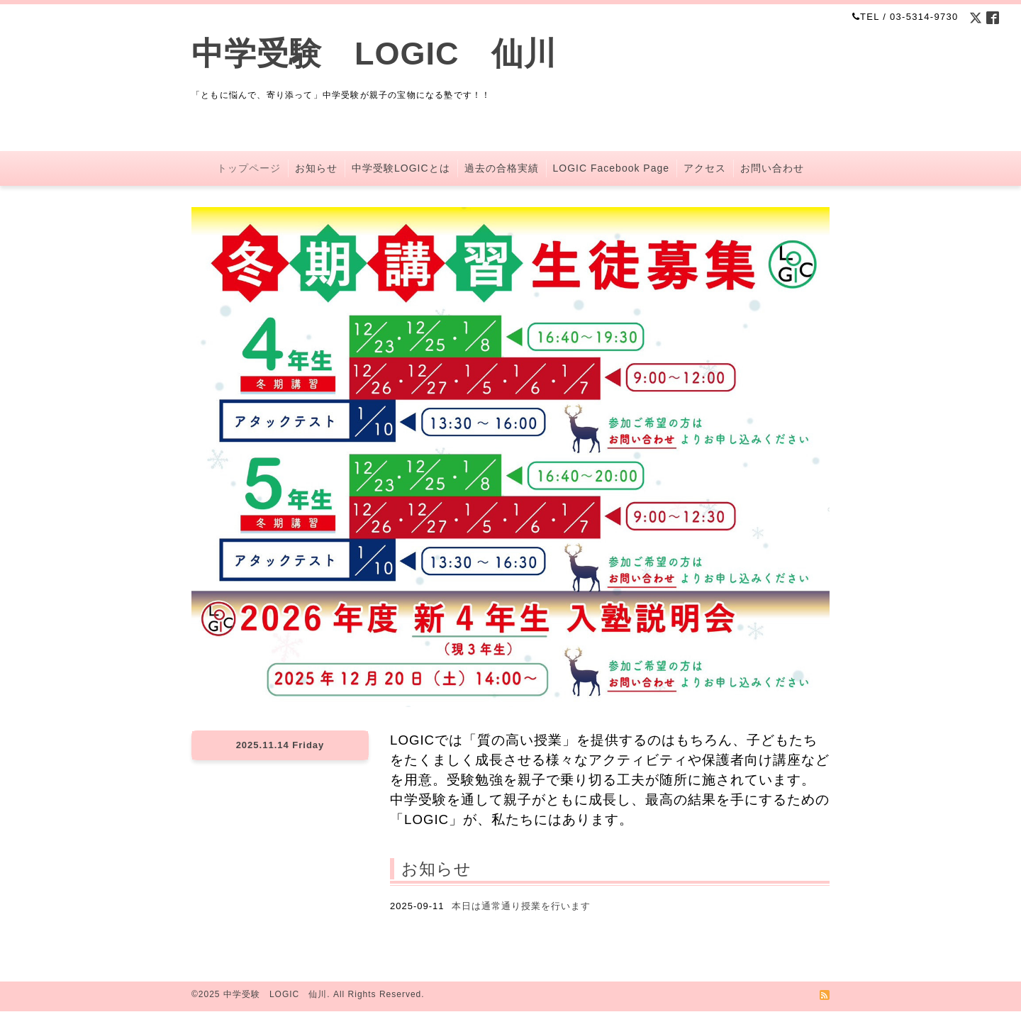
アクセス (705, 168)
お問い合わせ (772, 168)
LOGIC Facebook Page (611, 168)
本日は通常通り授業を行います (521, 906)
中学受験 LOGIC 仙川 (374, 53)
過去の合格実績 (501, 168)
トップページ (249, 168)
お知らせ (316, 168)
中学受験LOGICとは (401, 168)
